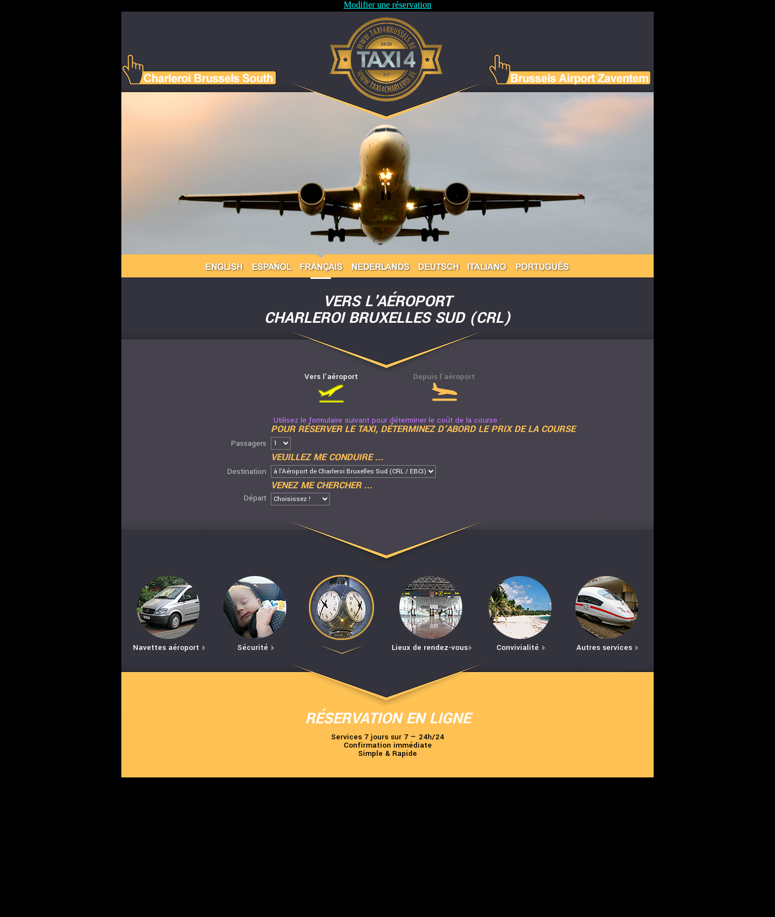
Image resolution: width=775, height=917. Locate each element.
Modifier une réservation (387, 4)
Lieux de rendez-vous (432, 647)
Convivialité (521, 647)
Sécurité (256, 647)
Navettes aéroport (169, 647)
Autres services (607, 647)
